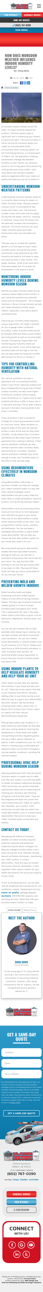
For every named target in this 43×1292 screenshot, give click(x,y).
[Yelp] (26, 1254)
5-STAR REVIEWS (21, 1210)
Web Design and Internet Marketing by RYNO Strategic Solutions (21, 1281)
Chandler (24, 1180)
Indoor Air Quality (11, 88)
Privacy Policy (15, 1102)
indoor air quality (10, 892)
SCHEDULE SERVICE (32, 14)
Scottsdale (33, 1180)
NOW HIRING (21, 30)
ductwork (6, 896)
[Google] (21, 1245)
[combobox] (21, 1074)
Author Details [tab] (14, 910)
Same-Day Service (21, 20)
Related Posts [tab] (29, 910)
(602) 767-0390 (21, 25)
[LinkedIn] (17, 1254)
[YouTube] (31, 1245)
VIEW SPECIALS (10, 14)
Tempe (16, 1180)
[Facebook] (12, 1245)
